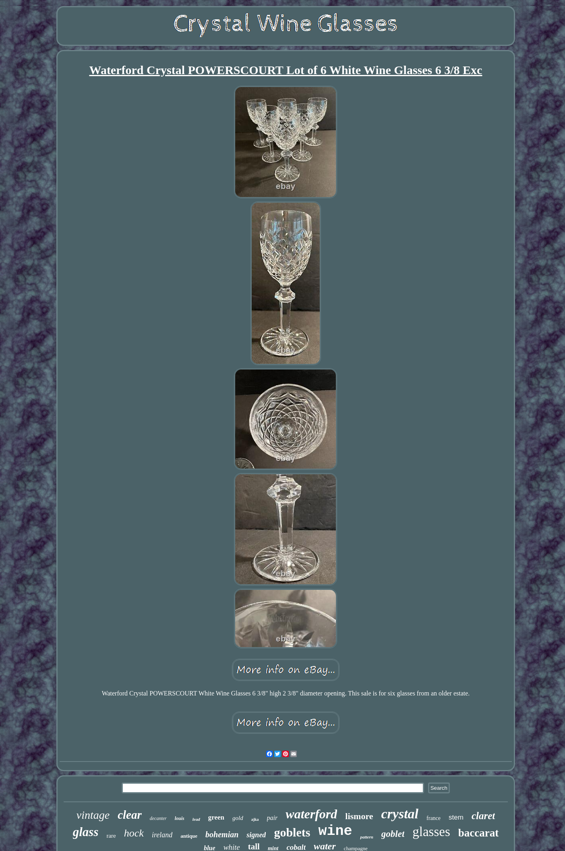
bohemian (221, 834)
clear (130, 814)
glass (86, 832)
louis (179, 818)
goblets (292, 832)
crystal (400, 813)
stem (456, 817)
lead (196, 819)
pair (272, 817)
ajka (255, 819)
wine (335, 831)
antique (188, 836)
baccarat (478, 833)
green (216, 817)
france (433, 818)
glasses (431, 831)
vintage (93, 815)
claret (483, 815)
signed (256, 835)
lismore (359, 816)
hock (134, 833)
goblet (393, 834)
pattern (366, 836)
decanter (158, 818)
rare (111, 835)
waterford (311, 814)
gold (237, 818)
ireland (162, 835)
